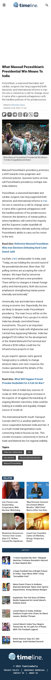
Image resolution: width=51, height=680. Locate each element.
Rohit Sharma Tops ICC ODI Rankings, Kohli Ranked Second (28, 640)
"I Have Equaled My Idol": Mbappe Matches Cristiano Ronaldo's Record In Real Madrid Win (30, 560)
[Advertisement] (25, 35)
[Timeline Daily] (26, 656)
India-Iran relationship (13, 452)
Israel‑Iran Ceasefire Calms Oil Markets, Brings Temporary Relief (36, 537)
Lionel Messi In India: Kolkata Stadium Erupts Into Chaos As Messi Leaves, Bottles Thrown (30, 613)
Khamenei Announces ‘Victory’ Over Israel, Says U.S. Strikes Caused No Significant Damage (12, 537)
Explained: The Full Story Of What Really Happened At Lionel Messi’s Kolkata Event (29, 600)
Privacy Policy (11, 670)
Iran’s (14, 258)
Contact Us (18, 673)
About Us (33, 673)
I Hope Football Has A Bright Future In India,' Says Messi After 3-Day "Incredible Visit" (30, 574)
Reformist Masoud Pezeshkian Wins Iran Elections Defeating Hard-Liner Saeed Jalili (25, 247)
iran (29, 452)
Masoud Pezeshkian (12, 463)
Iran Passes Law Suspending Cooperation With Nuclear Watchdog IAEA (11, 506)
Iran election (9, 458)
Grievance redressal (34, 670)
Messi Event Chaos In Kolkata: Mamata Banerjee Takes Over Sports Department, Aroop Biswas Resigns (30, 587)
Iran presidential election (30, 458)
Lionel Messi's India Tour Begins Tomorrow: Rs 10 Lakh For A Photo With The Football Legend (29, 627)
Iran (45, 200)
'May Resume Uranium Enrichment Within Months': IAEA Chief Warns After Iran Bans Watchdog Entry (37, 506)
